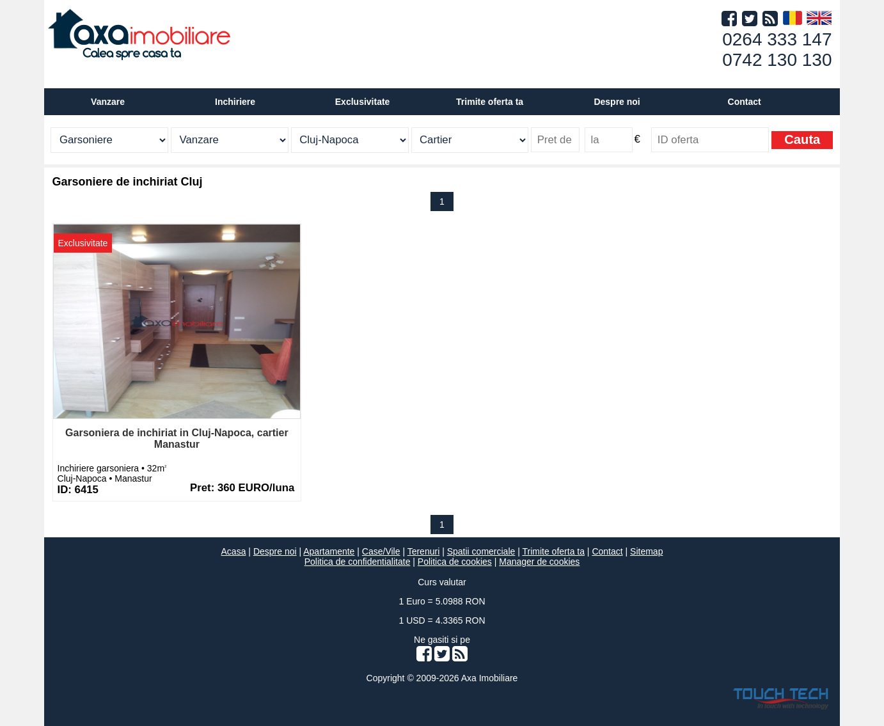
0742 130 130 (777, 60)
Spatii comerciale (481, 551)
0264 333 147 (777, 39)
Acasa (233, 551)
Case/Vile (381, 551)
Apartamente (328, 551)
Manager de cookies (539, 561)
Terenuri (423, 551)
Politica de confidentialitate (357, 561)
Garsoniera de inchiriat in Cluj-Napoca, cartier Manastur (176, 438)
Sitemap (646, 551)
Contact (744, 102)
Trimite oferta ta (489, 102)
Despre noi (275, 551)
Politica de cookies (455, 561)
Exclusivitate (362, 102)
